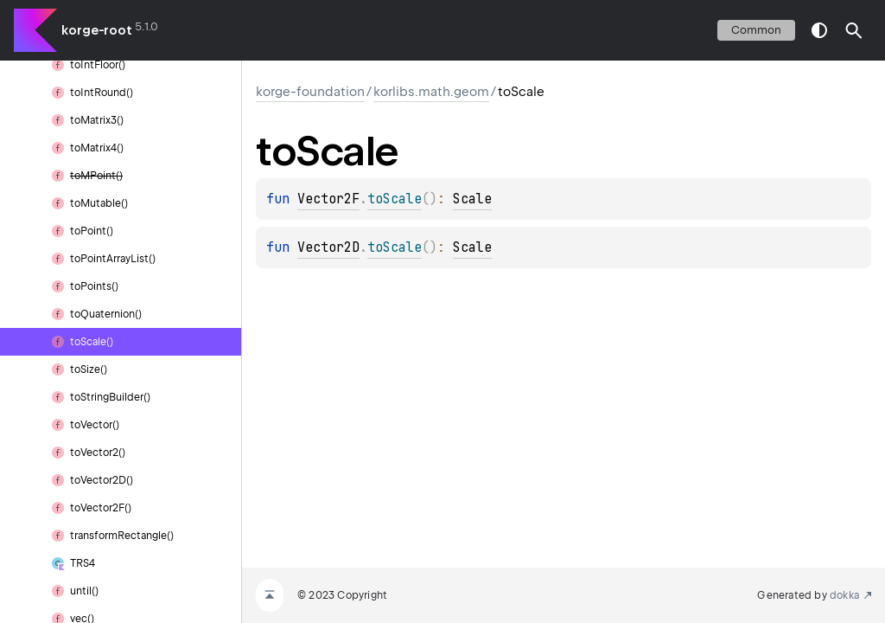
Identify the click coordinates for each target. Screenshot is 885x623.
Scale (472, 199)
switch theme (819, 30)
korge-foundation (310, 92)
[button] (854, 30)
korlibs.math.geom (431, 92)
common (756, 29)
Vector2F (328, 199)
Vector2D (328, 247)
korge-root (96, 30)
